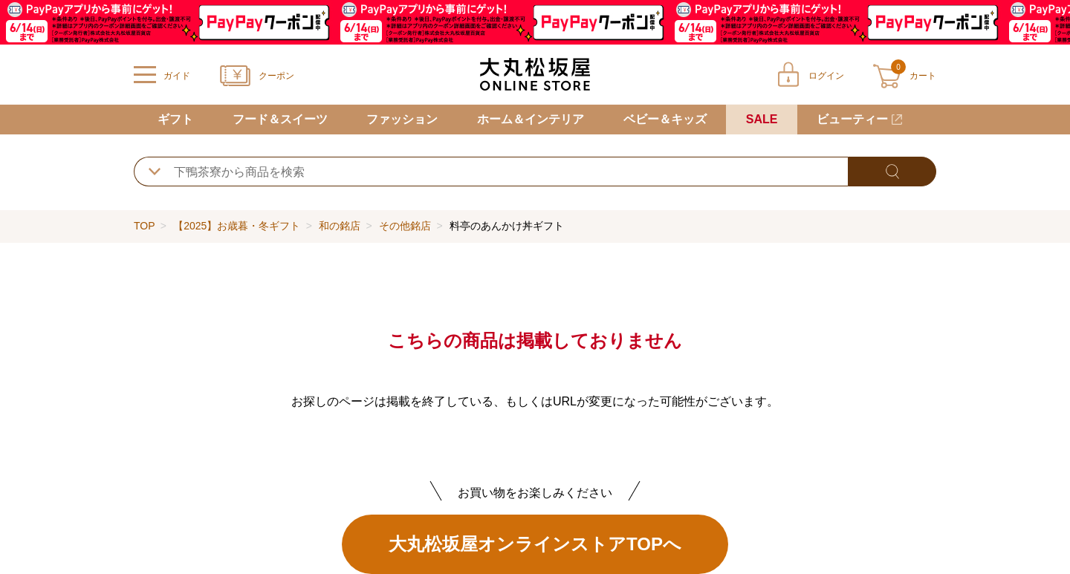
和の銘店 (339, 226)
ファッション (402, 119)
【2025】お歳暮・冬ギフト (236, 226)
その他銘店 (405, 226)
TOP (144, 226)
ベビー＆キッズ (665, 119)
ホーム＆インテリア (530, 119)
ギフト (175, 119)
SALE (762, 119)
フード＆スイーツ (280, 119)
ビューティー (852, 119)
